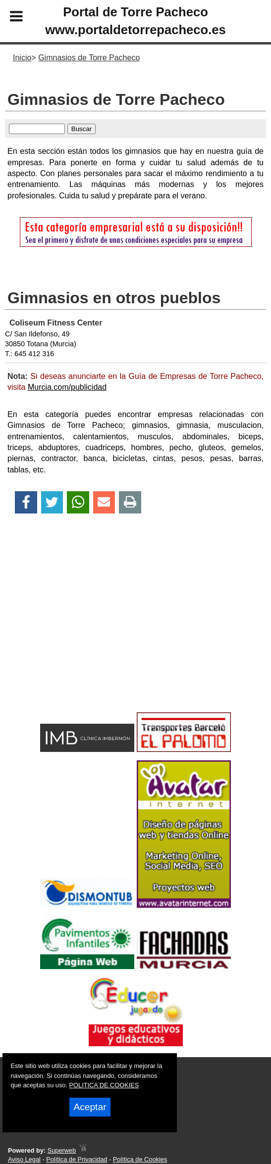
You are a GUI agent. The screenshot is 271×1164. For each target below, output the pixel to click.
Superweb (62, 1150)
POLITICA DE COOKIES (104, 1085)
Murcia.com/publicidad (67, 387)
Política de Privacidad (76, 1159)
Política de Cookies (140, 1159)
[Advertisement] (135, 630)
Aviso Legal (24, 1159)
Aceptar (89, 1107)
